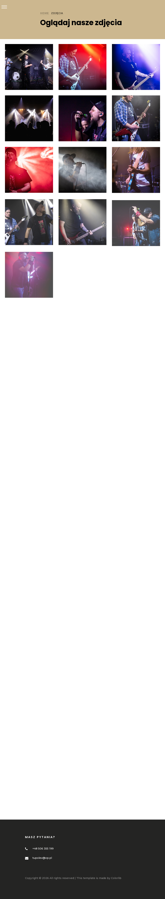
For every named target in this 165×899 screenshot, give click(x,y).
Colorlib (116, 878)
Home (44, 13)
